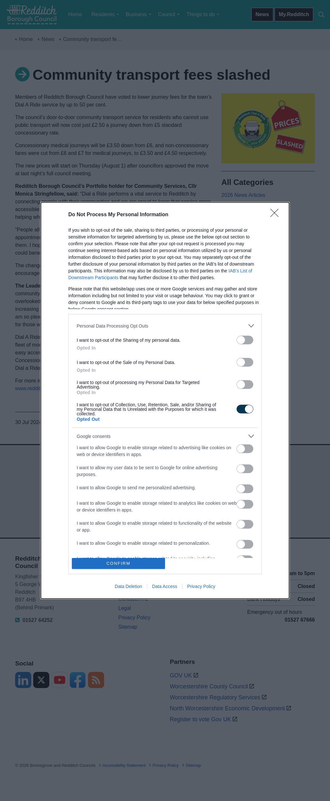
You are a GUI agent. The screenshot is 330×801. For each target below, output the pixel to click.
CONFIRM (118, 563)
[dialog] (165, 400)
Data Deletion (128, 586)
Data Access (164, 586)
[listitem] (165, 325)
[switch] (245, 340)
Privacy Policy (201, 586)
